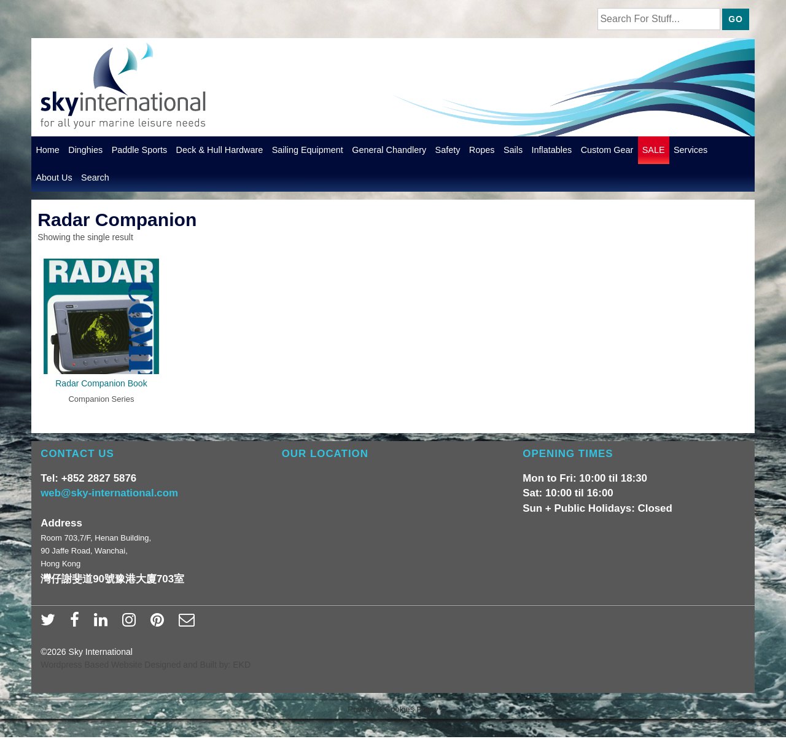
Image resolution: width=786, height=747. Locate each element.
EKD (242, 665)
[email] (188, 623)
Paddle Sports (140, 150)
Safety (448, 150)
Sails (513, 150)
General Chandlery (389, 150)
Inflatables (552, 150)
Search (95, 177)
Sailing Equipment (307, 150)
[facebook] (77, 623)
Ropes (482, 150)
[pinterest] (159, 623)
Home (47, 150)
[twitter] (51, 623)
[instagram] (131, 623)
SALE (653, 150)
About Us (54, 177)
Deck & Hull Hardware (219, 150)
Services (690, 150)
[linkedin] (103, 623)
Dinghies (85, 150)
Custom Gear (607, 150)
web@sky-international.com (109, 493)
